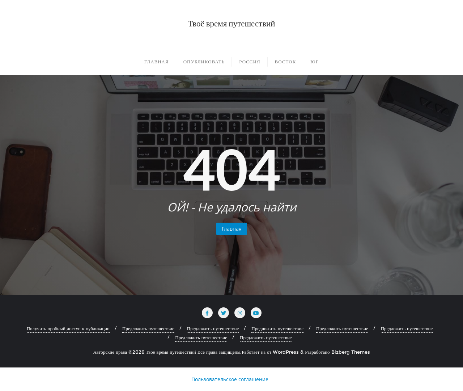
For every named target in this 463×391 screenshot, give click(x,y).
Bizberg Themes (350, 352)
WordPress (286, 352)
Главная (232, 228)
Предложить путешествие (148, 328)
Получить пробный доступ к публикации (68, 328)
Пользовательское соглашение (229, 379)
